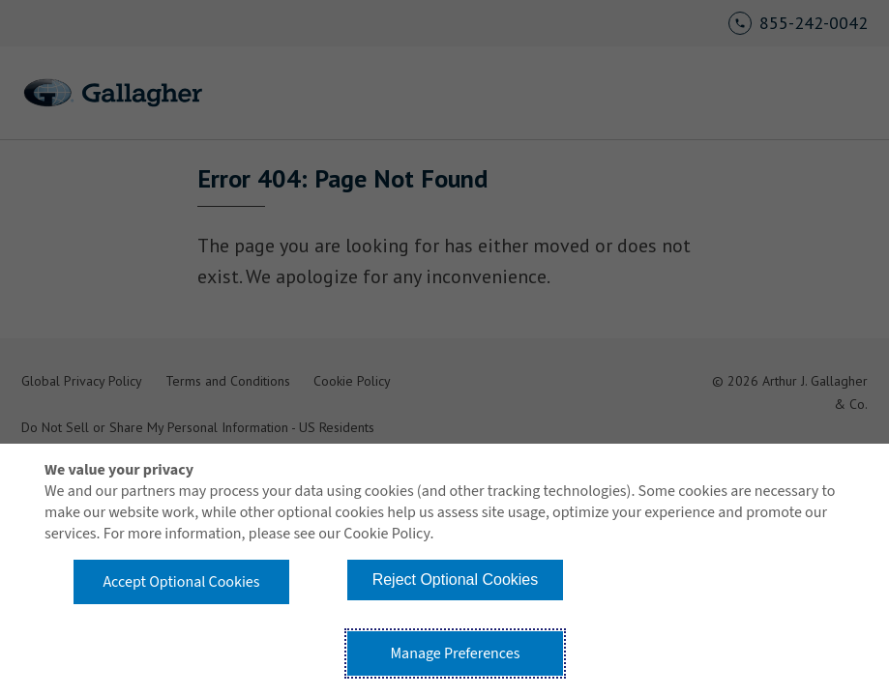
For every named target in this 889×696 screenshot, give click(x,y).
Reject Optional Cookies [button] (455, 579)
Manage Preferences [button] (454, 653)
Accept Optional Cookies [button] (181, 582)
